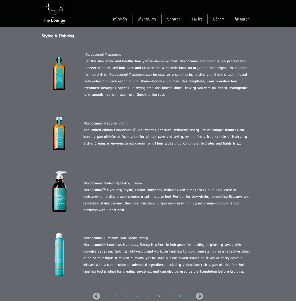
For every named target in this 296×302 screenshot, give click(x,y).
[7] (169, 296)
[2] (116, 296)
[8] (180, 296)
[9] (190, 296)
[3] (126, 296)
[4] (137, 296)
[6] (158, 296)
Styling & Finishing (58, 36)
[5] (148, 296)
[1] (105, 296)
